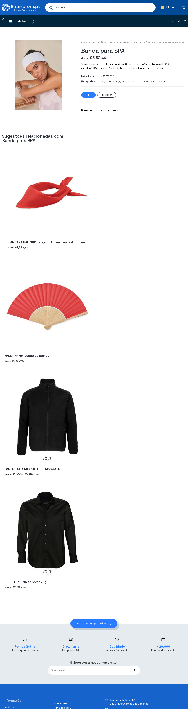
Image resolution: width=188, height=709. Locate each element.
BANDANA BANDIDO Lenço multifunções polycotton (46, 242)
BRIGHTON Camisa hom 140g (26, 582)
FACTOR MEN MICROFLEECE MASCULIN (32, 469)
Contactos (60, 703)
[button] (167, 7)
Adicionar (107, 95)
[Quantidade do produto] (88, 95)
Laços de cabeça (156, 41)
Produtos (94, 41)
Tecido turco (138, 41)
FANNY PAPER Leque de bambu (27, 356)
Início (84, 41)
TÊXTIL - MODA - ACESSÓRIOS (115, 41)
